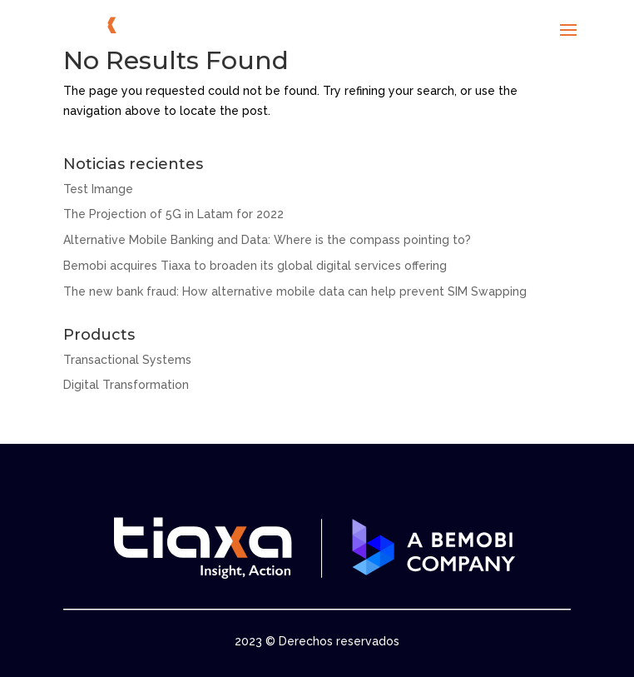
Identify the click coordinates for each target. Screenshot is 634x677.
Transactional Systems (127, 359)
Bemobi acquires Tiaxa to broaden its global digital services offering (255, 265)
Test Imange (98, 189)
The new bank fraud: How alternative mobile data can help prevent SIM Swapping (295, 291)
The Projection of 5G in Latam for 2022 (173, 214)
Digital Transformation (126, 384)
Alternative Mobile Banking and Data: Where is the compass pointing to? (267, 239)
